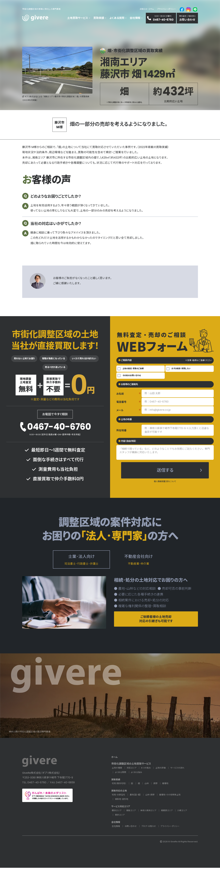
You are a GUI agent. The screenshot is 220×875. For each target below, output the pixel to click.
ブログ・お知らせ (150, 833)
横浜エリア (117, 817)
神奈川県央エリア (150, 817)
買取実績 (116, 786)
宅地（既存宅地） (119, 790)
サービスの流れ (180, 775)
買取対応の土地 (120, 798)
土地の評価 (162, 775)
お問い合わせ (131, 833)
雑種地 (167, 790)
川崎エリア (185, 817)
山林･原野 (153, 801)
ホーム (115, 764)
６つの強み (147, 775)
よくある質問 (121, 779)
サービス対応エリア (122, 813)
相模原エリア (169, 817)
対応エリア (132, 775)
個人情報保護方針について (165, 483)
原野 (157, 790)
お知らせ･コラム (147, 9)
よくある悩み (138, 779)
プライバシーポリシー (166, 9)
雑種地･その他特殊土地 (173, 801)
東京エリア (120, 822)
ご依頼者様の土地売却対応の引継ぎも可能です (156, 624)
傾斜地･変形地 (122, 806)
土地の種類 (117, 775)
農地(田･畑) (137, 801)
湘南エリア (132, 817)
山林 (148, 790)
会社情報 (116, 829)
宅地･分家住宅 (119, 801)
